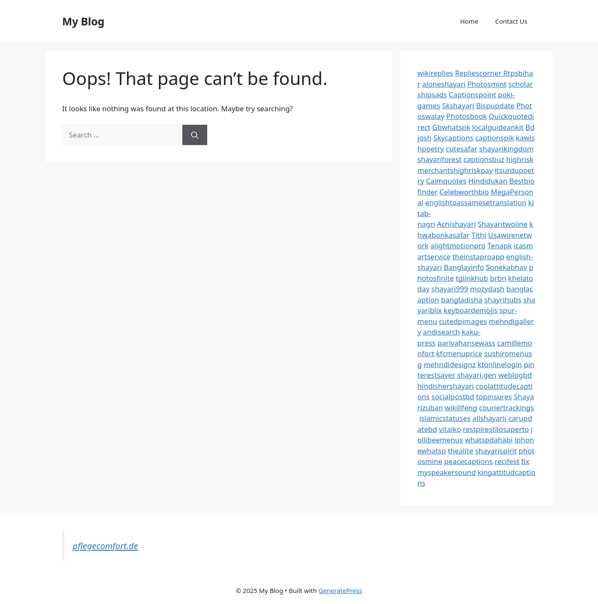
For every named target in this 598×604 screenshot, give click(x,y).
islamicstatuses (444, 418)
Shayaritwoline (502, 224)
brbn (498, 278)
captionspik (494, 138)
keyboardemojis (470, 310)
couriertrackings (506, 407)
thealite (460, 451)
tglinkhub (472, 278)
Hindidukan (487, 181)
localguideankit (498, 127)
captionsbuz (484, 159)
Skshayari (458, 105)
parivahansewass (466, 343)
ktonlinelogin (499, 364)
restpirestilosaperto (496, 429)
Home (469, 21)
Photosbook (466, 116)
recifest (507, 461)
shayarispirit (496, 451)
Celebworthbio (464, 192)
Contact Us (511, 21)
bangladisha (462, 300)
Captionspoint (472, 94)
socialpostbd (452, 396)
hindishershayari (445, 386)
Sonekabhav (506, 267)
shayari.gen (477, 375)
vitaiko (450, 429)
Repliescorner (479, 73)
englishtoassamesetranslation (475, 202)
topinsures (494, 396)
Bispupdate (495, 105)
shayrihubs (502, 300)
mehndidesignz (450, 364)
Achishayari (456, 224)
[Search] (194, 135)
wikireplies (435, 73)
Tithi (479, 235)
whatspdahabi (489, 440)
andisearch (441, 332)
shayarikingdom (506, 149)
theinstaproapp (479, 256)
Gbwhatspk (451, 127)
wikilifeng (461, 407)
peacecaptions (468, 461)
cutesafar (461, 149)
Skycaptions (453, 138)
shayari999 (449, 289)
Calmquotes (446, 181)
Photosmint (487, 84)
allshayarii (489, 418)
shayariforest (439, 159)
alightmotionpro (458, 245)
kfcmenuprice (459, 353)
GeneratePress (340, 590)
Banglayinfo (464, 267)
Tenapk (500, 245)
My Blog (83, 21)
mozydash (487, 289)
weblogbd (515, 375)
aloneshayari (443, 84)
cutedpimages (463, 321)
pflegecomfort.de (105, 546)
